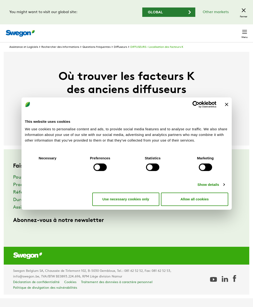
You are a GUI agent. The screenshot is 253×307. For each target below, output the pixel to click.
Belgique (212, 31)
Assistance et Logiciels (23, 55)
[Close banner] (226, 104)
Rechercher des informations (60, 55)
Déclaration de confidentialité (36, 291)
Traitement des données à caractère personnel (117, 291)
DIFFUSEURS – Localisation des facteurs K (156, 55)
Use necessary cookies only (125, 199)
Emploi (191, 31)
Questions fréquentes (96, 55)
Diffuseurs (120, 55)
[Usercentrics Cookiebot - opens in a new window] (195, 104)
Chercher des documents (158, 31)
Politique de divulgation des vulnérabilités (45, 296)
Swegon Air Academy (151, 216)
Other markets (216, 12)
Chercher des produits (108, 31)
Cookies (70, 291)
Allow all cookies (195, 199)
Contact (236, 31)
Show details (208, 184)
